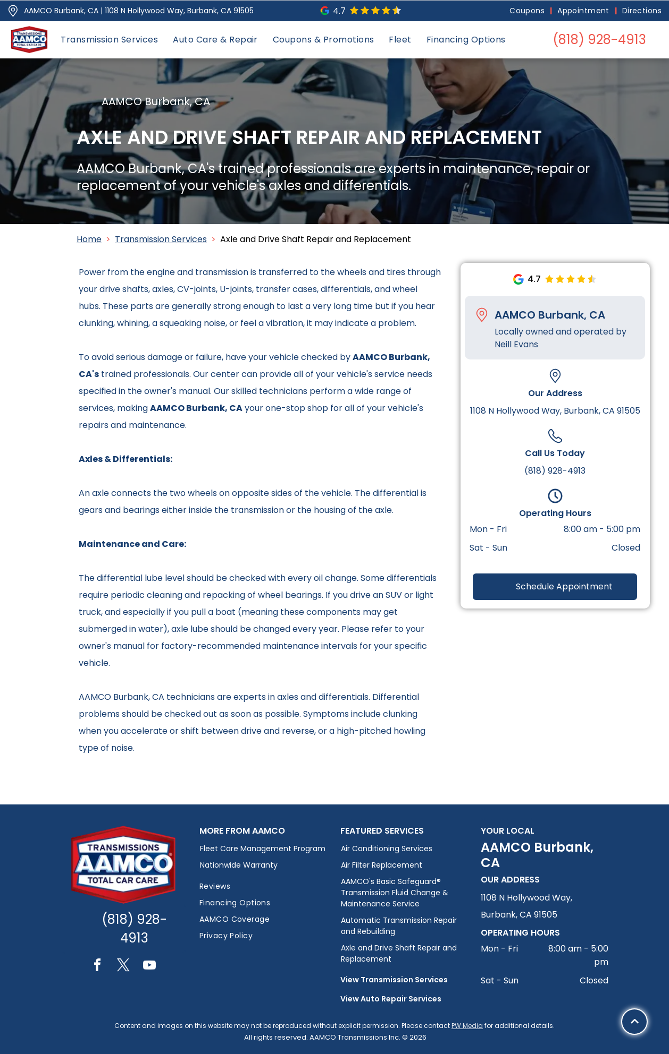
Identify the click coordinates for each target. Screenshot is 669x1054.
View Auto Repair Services (390, 998)
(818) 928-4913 (555, 471)
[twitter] (123, 967)
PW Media (467, 1025)
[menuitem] (528, 11)
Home (89, 239)
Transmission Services (161, 239)
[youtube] (149, 967)
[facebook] (97, 967)
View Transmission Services (394, 979)
